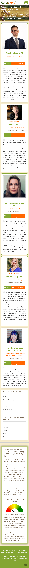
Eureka (5, 430)
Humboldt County (18, 485)
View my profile (21, 63)
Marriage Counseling (8, 400)
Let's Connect (7, 63)
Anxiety (5, 406)
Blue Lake (5, 436)
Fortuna (5, 424)
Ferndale (5, 427)
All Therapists (6, 396)
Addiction (5, 403)
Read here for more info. (14, 563)
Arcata (4, 433)
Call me (14, 63)
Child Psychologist (7, 409)
